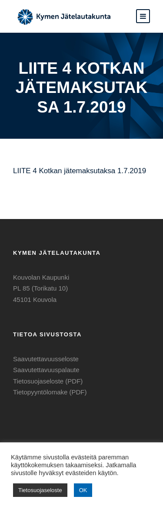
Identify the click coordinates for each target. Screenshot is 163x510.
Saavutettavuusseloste (46, 359)
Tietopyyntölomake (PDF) (50, 392)
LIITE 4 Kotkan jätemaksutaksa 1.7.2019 (79, 171)
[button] (143, 16)
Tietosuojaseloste (40, 490)
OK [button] (83, 490)
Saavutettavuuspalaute (46, 369)
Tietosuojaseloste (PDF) (48, 381)
